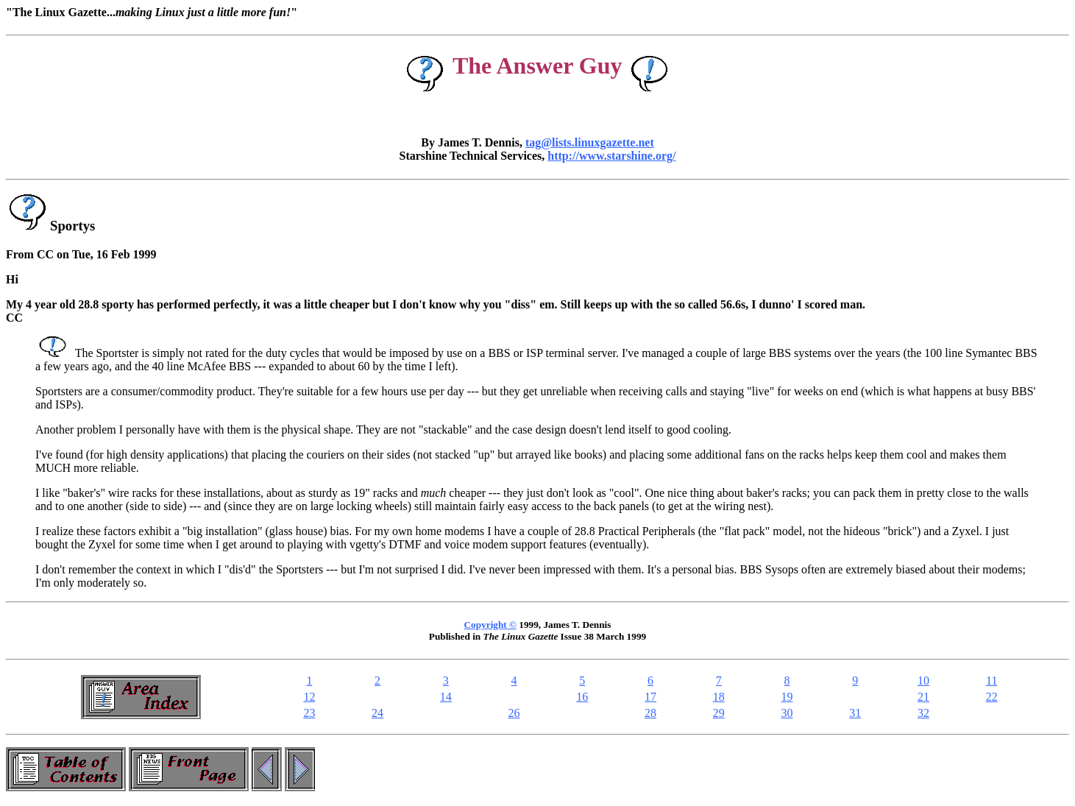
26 (514, 713)
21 (923, 696)
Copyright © (490, 624)
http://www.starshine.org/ (611, 155)
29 (719, 713)
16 (582, 696)
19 (787, 696)
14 (446, 696)
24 (377, 713)
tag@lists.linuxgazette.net (589, 142)
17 (650, 696)
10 (923, 680)
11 (991, 680)
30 (787, 713)
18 (719, 696)
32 (923, 713)
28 (650, 713)
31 (855, 713)
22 (992, 696)
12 (309, 696)
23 (309, 713)
